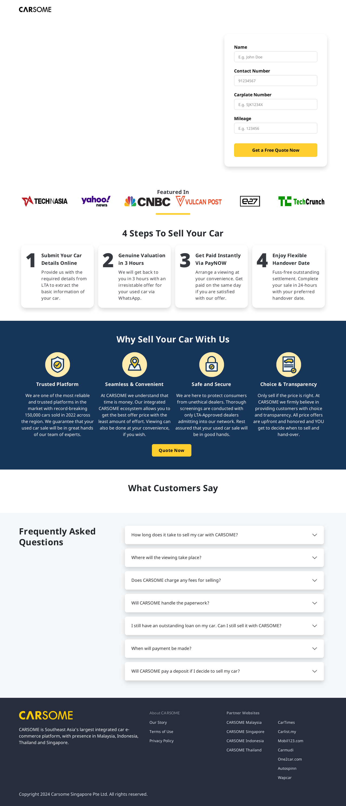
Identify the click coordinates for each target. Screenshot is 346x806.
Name (240, 47)
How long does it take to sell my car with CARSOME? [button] (184, 535)
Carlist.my (287, 731)
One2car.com (290, 759)
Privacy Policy (161, 740)
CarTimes (286, 722)
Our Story (158, 722)
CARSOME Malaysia (244, 722)
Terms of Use (161, 731)
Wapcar (285, 777)
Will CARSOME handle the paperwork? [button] (170, 603)
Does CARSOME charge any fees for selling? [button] (176, 580)
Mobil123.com (290, 740)
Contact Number (252, 71)
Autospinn (287, 768)
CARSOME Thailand (244, 749)
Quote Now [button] (172, 450)
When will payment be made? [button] (161, 648)
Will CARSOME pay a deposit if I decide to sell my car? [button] (185, 671)
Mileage (242, 118)
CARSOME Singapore (245, 731)
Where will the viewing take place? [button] (166, 557)
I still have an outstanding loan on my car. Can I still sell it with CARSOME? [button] (206, 626)
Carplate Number (252, 95)
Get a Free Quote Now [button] (276, 150)
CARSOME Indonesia (245, 740)
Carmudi (286, 749)
